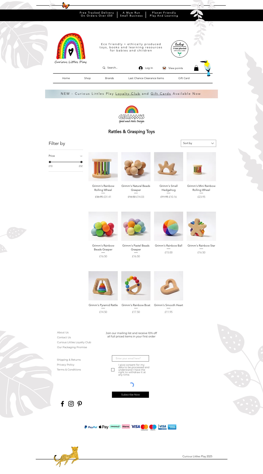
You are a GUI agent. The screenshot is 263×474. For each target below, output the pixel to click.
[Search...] (117, 67)
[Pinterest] (79, 403)
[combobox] (198, 143)
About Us (63, 332)
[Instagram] (71, 403)
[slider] (50, 162)
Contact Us (64, 337)
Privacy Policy (65, 364)
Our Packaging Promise (72, 347)
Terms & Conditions (69, 369)
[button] (92, 78)
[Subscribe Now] (130, 395)
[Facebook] (62, 403)
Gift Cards (161, 94)
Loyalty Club (127, 94)
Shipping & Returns (69, 359)
